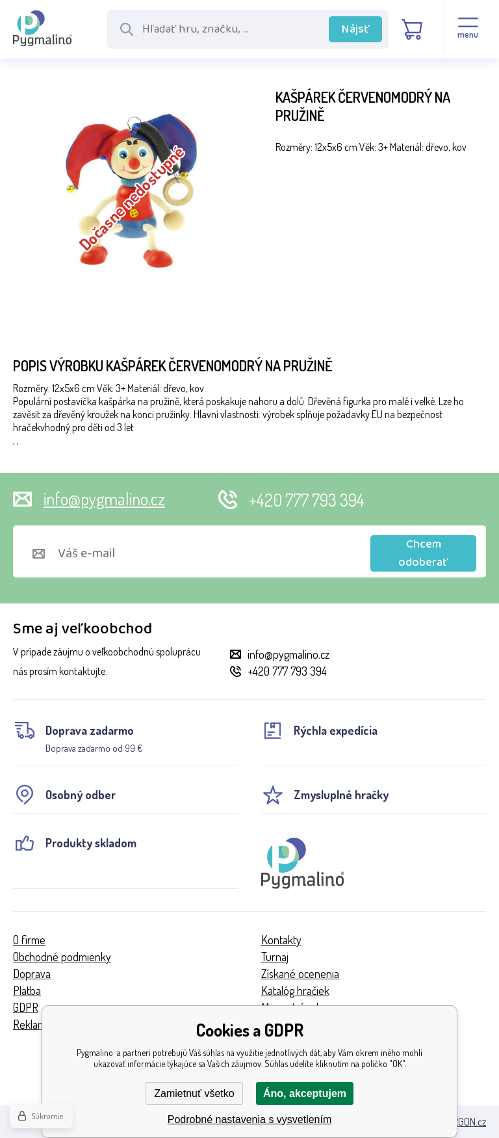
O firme (29, 940)
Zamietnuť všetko (194, 1093)
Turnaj (274, 956)
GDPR (25, 1007)
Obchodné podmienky (62, 956)
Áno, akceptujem (304, 1093)
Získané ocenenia (300, 973)
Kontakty (281, 940)
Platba (27, 990)
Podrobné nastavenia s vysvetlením (250, 1119)
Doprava (32, 973)
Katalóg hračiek (295, 990)
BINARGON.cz (459, 1121)
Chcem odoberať (423, 553)
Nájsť (356, 29)
